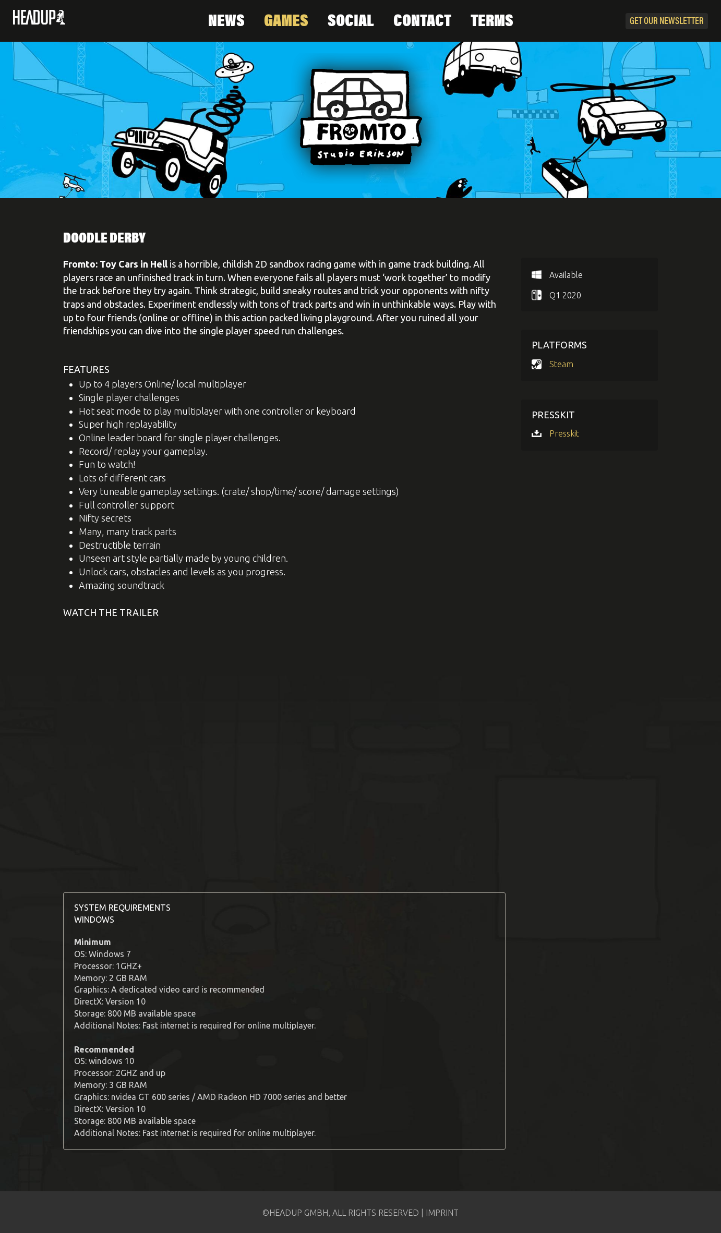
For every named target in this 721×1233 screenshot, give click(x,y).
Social (351, 22)
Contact (422, 22)
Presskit (564, 433)
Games (286, 22)
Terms (492, 22)
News (226, 22)
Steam (561, 364)
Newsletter (667, 22)
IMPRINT (442, 1212)
